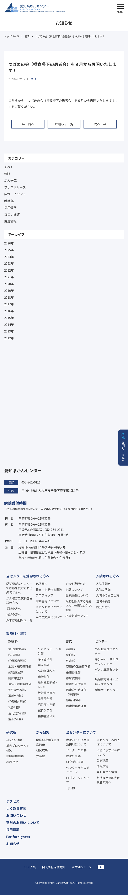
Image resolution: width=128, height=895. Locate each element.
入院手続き (103, 584)
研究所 (11, 732)
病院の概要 (73, 756)
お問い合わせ (16, 815)
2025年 (9, 250)
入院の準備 (103, 589)
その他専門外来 (75, 584)
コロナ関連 (12, 214)
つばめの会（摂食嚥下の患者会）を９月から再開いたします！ (71, 100)
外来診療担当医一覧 (19, 620)
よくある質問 (16, 808)
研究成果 (42, 750)
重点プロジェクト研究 (18, 748)
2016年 (9, 311)
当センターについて (81, 732)
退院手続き (103, 601)
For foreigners (18, 836)
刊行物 (70, 788)
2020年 (9, 284)
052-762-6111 (31, 482)
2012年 (9, 338)
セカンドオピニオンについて (49, 609)
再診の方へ (13, 614)
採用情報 (10, 207)
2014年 (9, 324)
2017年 (9, 304)
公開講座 (102, 760)
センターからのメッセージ (77, 769)
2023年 (9, 263)
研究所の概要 (75, 762)
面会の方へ (103, 607)
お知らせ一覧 (64, 124)
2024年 (9, 256)
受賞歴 (40, 756)
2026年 (9, 243)
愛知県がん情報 (107, 772)
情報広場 (102, 766)
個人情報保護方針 (53, 867)
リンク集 (30, 867)
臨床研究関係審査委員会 (47, 742)
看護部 (9, 201)
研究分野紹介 (15, 740)
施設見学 (12, 762)
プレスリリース (15, 187)
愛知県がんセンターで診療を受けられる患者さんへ (19, 588)
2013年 (9, 331)
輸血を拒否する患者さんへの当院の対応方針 (78, 605)
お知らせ (13, 843)
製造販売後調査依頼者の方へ (108, 780)
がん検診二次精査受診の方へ (19, 600)
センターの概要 (76, 750)
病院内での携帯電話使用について (77, 742)
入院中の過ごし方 (107, 595)
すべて (8, 167)
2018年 (9, 297)
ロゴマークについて (77, 780)
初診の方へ (13, 608)
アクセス (12, 801)
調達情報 (10, 221)
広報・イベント (15, 194)
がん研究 (10, 180)
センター (101, 641)
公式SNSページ (81, 867)
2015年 (9, 317)
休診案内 (41, 584)
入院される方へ (107, 575)
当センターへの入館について (108, 742)
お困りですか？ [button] (123, 451)
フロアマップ (44, 595)
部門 (69, 641)
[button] (120, 8)
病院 (7, 173)
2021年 (9, 277)
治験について (74, 589)
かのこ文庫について (49, 617)
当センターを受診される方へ (27, 575)
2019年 (9, 290)
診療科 (13, 641)
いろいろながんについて (108, 752)
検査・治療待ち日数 (49, 589)
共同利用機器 (15, 756)
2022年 (9, 270)
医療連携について (77, 595)
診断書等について (47, 601)
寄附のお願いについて (22, 822)
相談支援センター (77, 616)
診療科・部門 (16, 633)
